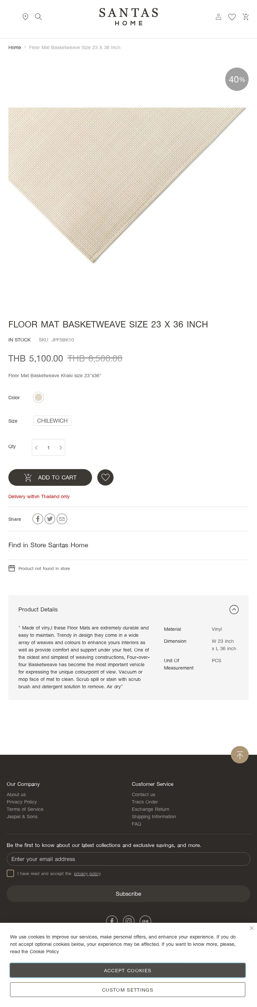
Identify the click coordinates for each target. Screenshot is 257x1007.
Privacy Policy (22, 801)
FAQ (136, 823)
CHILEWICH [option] (52, 421)
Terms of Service (25, 809)
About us (16, 794)
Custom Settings (127, 989)
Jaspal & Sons (22, 816)
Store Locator (25, 16)
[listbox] (38, 397)
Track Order (145, 801)
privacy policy (87, 873)
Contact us (143, 794)
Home (14, 47)
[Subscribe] (128, 893)
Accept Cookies (128, 970)
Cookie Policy (44, 951)
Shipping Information (154, 816)
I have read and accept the (54, 873)
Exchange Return (150, 809)
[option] (38, 397)
